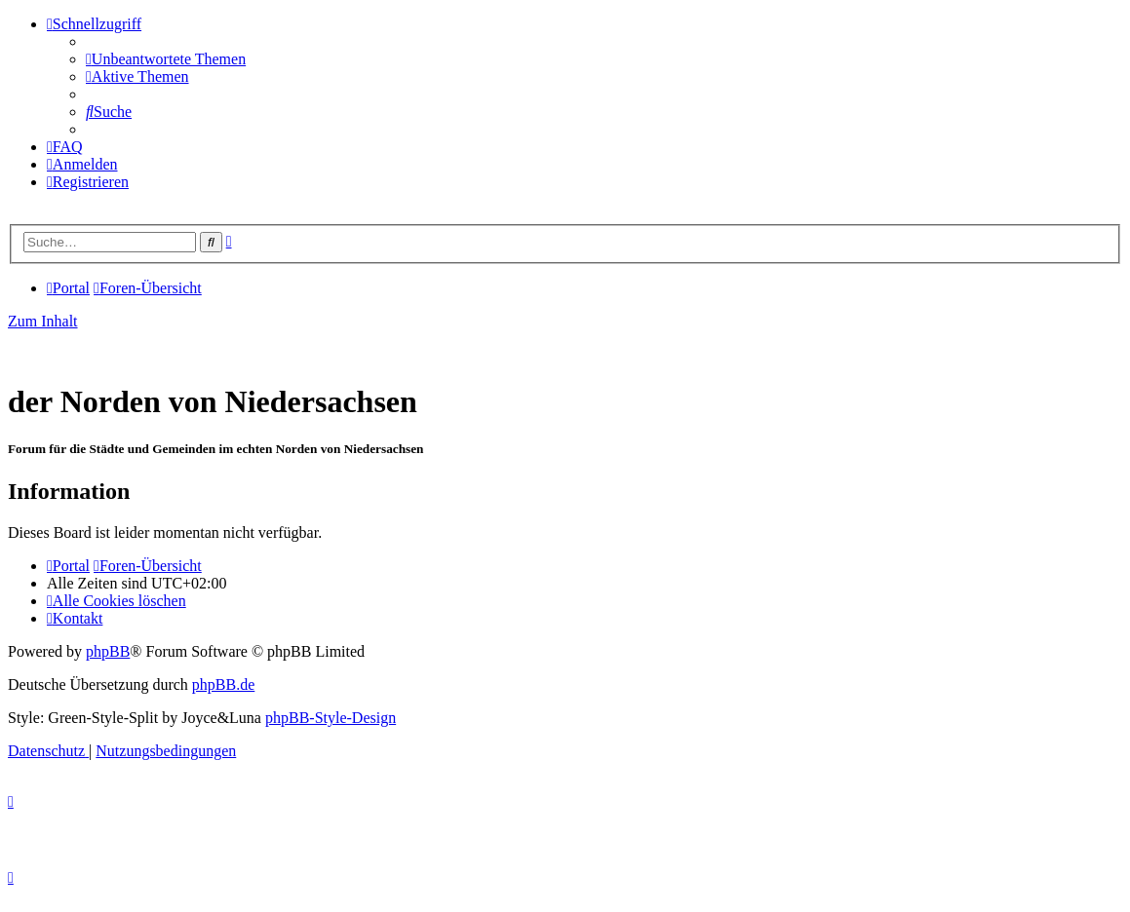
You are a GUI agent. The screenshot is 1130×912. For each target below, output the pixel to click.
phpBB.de (223, 684)
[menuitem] (166, 59)
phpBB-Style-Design (330, 717)
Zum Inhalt (43, 321)
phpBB (108, 651)
